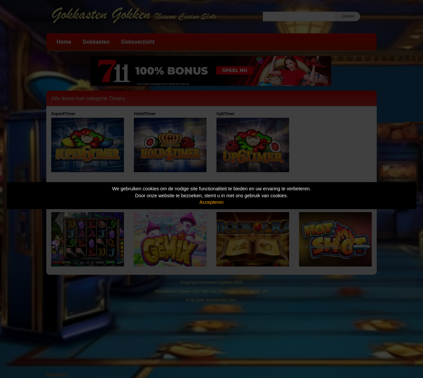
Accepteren (212, 202)
